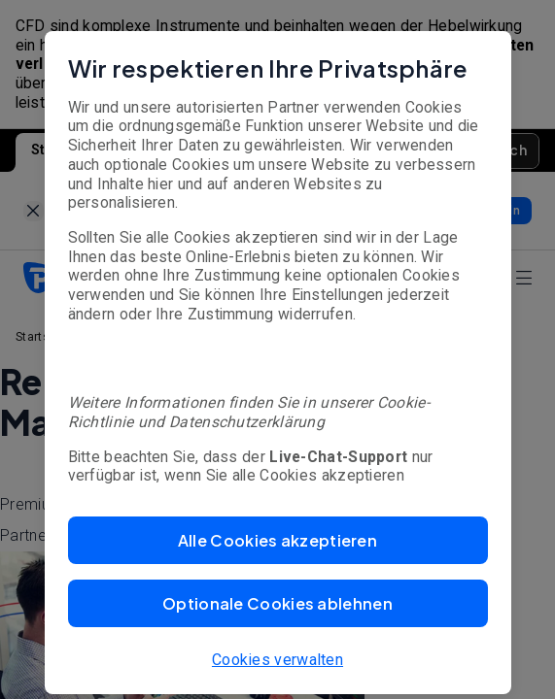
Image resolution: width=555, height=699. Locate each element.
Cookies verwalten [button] (277, 659)
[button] (278, 540)
